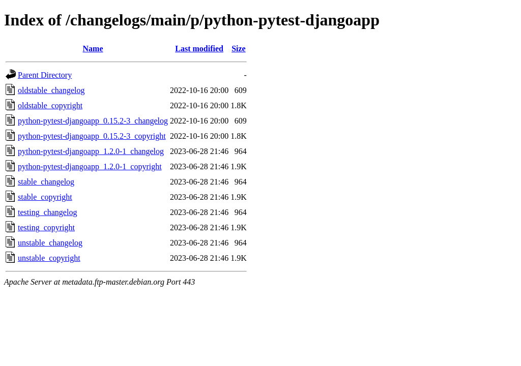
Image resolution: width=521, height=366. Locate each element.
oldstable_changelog (51, 90)
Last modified (199, 48)
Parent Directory (45, 75)
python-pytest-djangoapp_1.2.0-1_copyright (90, 166)
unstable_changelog (50, 242)
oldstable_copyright (50, 105)
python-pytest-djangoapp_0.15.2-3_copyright (92, 136)
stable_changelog (46, 181)
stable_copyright (45, 197)
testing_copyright (46, 227)
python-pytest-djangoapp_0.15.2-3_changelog (93, 120)
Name (93, 48)
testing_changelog (47, 212)
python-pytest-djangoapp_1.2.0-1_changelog (91, 151)
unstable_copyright (49, 258)
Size (238, 48)
